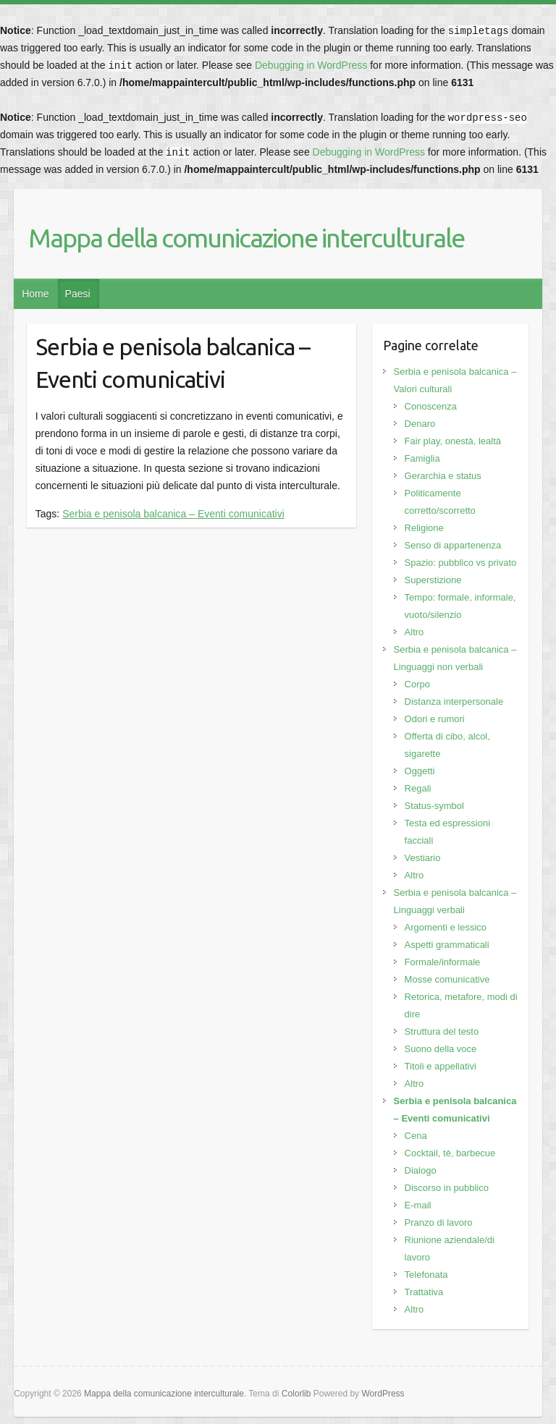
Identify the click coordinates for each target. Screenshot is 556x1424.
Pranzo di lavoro (439, 1222)
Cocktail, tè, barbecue (450, 1153)
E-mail (418, 1205)
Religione (424, 527)
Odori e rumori (435, 718)
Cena (416, 1135)
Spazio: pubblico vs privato (461, 562)
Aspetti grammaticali (447, 944)
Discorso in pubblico (447, 1187)
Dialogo (421, 1170)
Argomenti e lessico (445, 927)
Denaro (420, 423)
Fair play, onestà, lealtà (453, 441)
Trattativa (424, 1292)
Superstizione (433, 580)
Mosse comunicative (447, 979)
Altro (414, 632)
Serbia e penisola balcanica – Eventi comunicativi (173, 514)
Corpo (417, 684)
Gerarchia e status (443, 475)
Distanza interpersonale (454, 701)
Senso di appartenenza (453, 545)
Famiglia (422, 458)
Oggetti (420, 771)
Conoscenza (431, 406)
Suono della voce (441, 1048)
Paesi (77, 294)
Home (35, 294)
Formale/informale (443, 962)
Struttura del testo (442, 1031)
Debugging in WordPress (311, 65)
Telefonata (426, 1274)
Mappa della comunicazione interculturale (246, 238)
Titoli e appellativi (440, 1066)
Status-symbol (434, 805)
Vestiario (423, 857)
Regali (418, 788)
